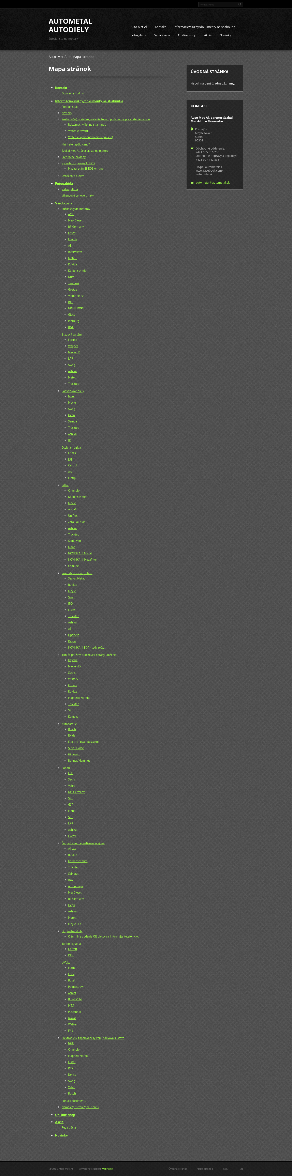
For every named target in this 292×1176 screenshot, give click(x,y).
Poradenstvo (70, 107)
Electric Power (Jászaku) (83, 742)
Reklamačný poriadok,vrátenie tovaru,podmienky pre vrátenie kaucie (106, 119)
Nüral (71, 277)
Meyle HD (74, 666)
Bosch (72, 729)
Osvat (71, 233)
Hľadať (240, 4)
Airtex (72, 848)
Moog (71, 396)
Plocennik (74, 1012)
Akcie (207, 35)
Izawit (72, 1018)
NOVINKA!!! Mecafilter (82, 559)
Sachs (72, 673)
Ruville (72, 264)
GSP (70, 804)
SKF (70, 817)
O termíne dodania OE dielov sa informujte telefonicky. (103, 936)
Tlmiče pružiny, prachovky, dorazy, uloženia (89, 655)
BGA (71, 327)
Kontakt (160, 27)
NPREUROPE (76, 308)
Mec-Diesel (75, 220)
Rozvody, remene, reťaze (77, 573)
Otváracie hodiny (73, 93)
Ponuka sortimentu (74, 1101)
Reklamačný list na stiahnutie (87, 124)
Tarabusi (73, 283)
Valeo (71, 786)
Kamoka (73, 716)
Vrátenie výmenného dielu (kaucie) (90, 137)
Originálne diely (72, 931)
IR (69, 440)
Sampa (72, 421)
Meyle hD (74, 352)
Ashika (72, 371)
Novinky (225, 35)
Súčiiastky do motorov (76, 209)
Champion (74, 490)
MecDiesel (75, 892)
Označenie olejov (73, 176)
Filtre (65, 485)
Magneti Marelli (78, 1056)
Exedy (72, 836)
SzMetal (73, 874)
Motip (72, 478)
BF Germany (76, 227)
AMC (71, 214)
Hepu (71, 905)
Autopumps (75, 886)
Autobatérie (69, 724)
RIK (70, 302)
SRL (70, 710)
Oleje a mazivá (71, 447)
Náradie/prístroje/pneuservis (80, 1107)
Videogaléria (70, 189)
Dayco (72, 641)
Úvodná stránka (177, 1169)
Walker (72, 1024)
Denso (72, 1075)
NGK (71, 1043)
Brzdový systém (72, 334)
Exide (71, 735)
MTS (71, 1005)
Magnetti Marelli (79, 698)
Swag (71, 365)
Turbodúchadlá (71, 944)
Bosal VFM (75, 999)
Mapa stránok (204, 1169)
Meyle (72, 402)
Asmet (72, 993)
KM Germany (76, 792)
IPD (70, 603)
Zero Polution (77, 522)
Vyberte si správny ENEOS (78, 163)
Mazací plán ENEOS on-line (86, 168)
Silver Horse (76, 748)
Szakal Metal (76, 578)
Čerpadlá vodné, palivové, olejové (83, 843)
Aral (70, 472)
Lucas (71, 610)
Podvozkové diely (73, 391)
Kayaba (72, 660)
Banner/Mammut (79, 760)
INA (70, 880)
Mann (71, 547)
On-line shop (187, 35)
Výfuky (66, 962)
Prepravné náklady (74, 157)
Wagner (73, 346)
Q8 (70, 459)
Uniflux (73, 515)
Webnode (107, 1169)
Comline (73, 566)
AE (70, 245)
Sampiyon (74, 541)
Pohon (66, 768)
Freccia (72, 239)
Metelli (72, 258)
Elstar (71, 1062)
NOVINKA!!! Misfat (80, 553)
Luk (70, 773)
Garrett (72, 949)
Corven (72, 685)
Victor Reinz (76, 296)
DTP (70, 1068)
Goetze (72, 289)
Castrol (72, 465)
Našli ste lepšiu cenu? (76, 144)
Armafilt (73, 509)
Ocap (71, 415)
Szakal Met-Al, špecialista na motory (85, 151)
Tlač (240, 1169)
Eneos (72, 453)
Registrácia (69, 1127)
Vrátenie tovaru (78, 131)
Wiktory (73, 679)
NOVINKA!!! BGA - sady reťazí (86, 647)
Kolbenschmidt (77, 271)
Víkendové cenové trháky (78, 195)
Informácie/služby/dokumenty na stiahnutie (204, 27)
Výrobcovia (162, 35)
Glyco (71, 314)
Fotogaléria (138, 35)
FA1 (70, 1031)
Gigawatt (74, 754)
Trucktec (73, 384)
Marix (71, 968)
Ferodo (72, 340)
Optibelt (73, 635)
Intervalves (75, 252)
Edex (71, 974)
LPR (70, 358)
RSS (225, 1169)
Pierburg (73, 321)
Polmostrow (76, 987)
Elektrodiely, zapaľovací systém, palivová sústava (93, 1038)
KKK (71, 955)
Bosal (71, 980)
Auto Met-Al (139, 27)
